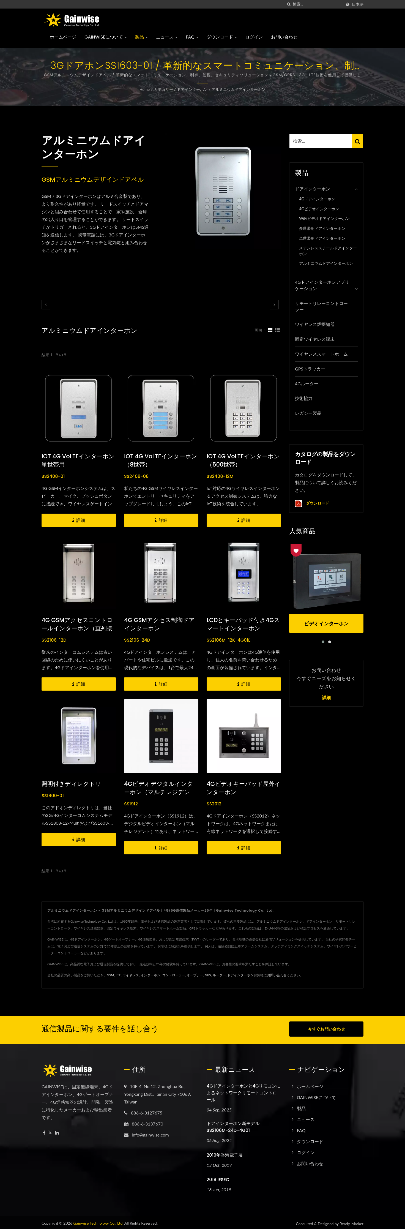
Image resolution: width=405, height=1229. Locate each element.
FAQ (192, 37)
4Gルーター (306, 383)
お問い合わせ (284, 37)
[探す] (288, 4)
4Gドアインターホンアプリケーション (322, 285)
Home (144, 89)
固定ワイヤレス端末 (315, 339)
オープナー (195, 975)
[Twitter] (50, 1130)
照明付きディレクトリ (71, 784)
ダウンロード (222, 37)
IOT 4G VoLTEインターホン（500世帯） (243, 460)
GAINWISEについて (105, 37)
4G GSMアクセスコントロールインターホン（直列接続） (77, 628)
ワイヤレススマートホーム (321, 353)
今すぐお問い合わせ (326, 1028)
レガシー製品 (308, 413)
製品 (141, 37)
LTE (118, 975)
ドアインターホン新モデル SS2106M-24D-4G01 (233, 1124)
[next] (274, 304)
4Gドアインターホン (317, 199)
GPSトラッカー (310, 368)
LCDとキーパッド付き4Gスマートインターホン (243, 624)
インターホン (150, 975)
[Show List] (277, 329)
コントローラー (173, 975)
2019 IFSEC (218, 1178)
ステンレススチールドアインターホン (328, 251)
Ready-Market (351, 1221)
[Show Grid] (270, 329)
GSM (110, 975)
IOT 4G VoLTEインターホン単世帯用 (78, 460)
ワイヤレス (130, 975)
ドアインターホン (192, 89)
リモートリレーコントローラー (321, 306)
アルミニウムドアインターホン (239, 89)
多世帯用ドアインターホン (322, 228)
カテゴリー (163, 89)
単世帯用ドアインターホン (322, 238)
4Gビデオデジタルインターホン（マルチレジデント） (158, 792)
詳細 (326, 698)
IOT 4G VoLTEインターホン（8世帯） (160, 460)
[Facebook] (44, 1130)
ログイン (254, 37)
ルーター (219, 975)
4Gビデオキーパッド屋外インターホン (244, 788)
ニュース (166, 37)
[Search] (317, 4)
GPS (208, 975)
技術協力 (304, 398)
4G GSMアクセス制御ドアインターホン (159, 624)
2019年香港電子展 (225, 1153)
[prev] (46, 304)
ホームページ (63, 37)
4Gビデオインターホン (319, 208)
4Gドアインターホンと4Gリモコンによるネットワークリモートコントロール (244, 1091)
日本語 (357, 4)
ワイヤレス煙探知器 (315, 324)
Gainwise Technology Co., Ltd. (98, 1221)
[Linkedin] (57, 1130)
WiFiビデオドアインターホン (324, 218)
